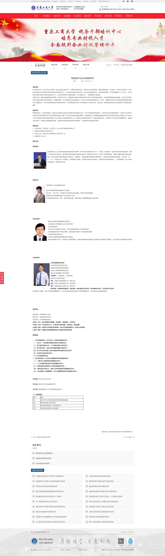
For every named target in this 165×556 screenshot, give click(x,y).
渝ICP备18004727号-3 (111, 549)
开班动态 (75, 65)
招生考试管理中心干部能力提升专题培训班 (103, 501)
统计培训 (78, 1)
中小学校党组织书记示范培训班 (46, 501)
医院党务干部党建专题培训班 (99, 517)
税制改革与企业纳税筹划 (44, 453)
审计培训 (70, 1)
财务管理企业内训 (126, 65)
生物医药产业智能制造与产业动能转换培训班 (51, 517)
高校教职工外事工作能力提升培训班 (101, 507)
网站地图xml (131, 532)
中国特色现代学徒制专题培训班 (100, 476)
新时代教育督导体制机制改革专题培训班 (50, 491)
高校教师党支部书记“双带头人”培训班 (48, 496)
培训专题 (54, 65)
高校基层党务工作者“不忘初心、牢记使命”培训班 (105, 496)
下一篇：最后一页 (128, 437)
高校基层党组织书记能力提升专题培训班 (103, 491)
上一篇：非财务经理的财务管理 (40, 437)
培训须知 (65, 65)
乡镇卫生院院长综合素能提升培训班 (101, 512)
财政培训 (55, 1)
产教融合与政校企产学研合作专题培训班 (50, 476)
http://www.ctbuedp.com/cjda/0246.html (120, 431)
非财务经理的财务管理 (43, 458)
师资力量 (86, 65)
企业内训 (116, 65)
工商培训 (86, 1)
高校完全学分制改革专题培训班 (46, 486)
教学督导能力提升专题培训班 (99, 486)
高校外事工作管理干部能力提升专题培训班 (50, 507)
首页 (109, 65)
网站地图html (124, 532)
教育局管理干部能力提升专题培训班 (101, 481)
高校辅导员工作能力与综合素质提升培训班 (50, 481)
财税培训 (62, 1)
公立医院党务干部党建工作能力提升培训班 (50, 522)
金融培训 (93, 1)
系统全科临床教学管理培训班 (46, 512)
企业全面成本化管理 (43, 463)
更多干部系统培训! (104, 1)
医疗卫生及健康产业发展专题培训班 (101, 522)
